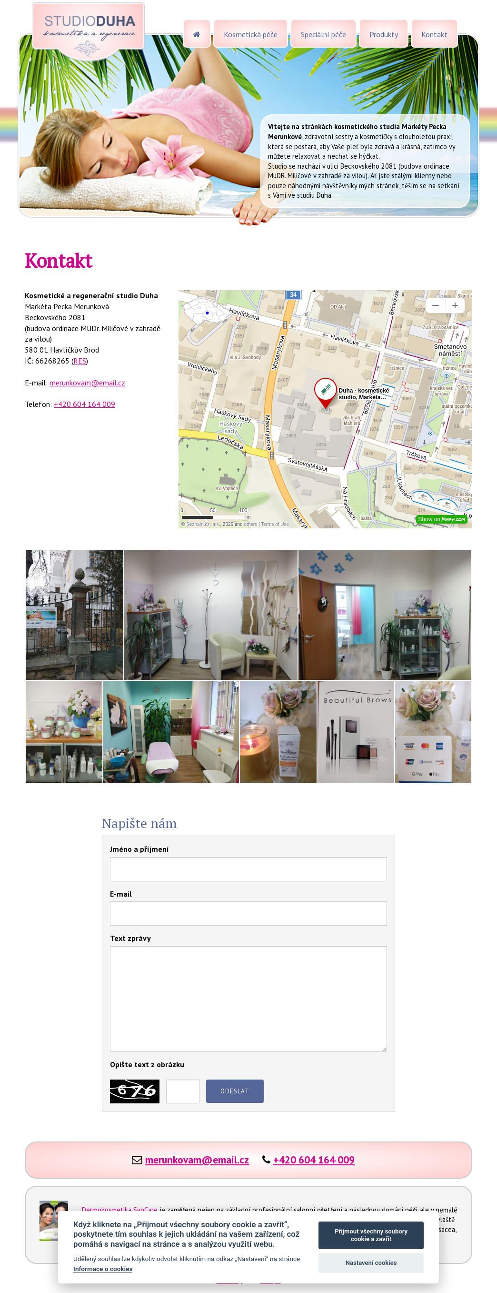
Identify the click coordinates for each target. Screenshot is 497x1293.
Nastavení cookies (371, 1262)
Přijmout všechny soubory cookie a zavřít (371, 1235)
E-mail (121, 894)
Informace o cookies (102, 1269)
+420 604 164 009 (84, 404)
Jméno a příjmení (139, 849)
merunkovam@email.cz (87, 382)
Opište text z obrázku (147, 1064)
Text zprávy (130, 938)
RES (79, 360)
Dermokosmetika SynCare (120, 1209)
